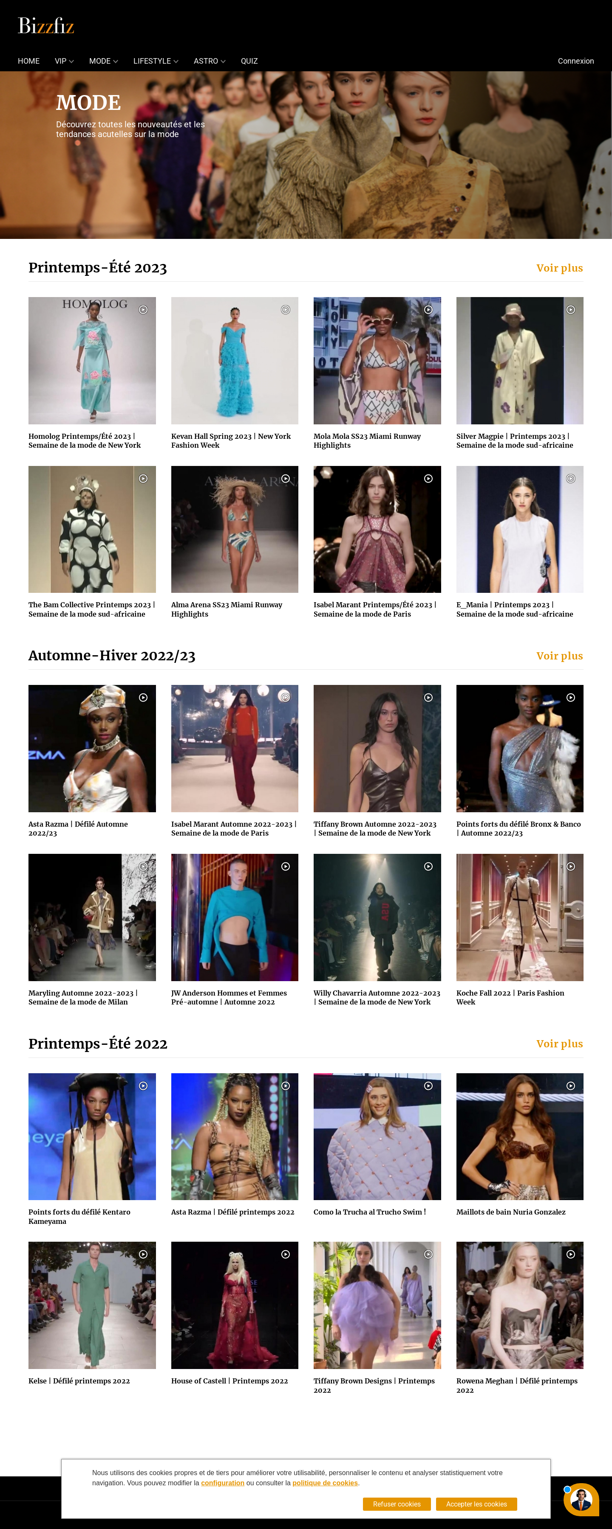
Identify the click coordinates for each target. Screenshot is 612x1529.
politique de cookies (325, 1483)
